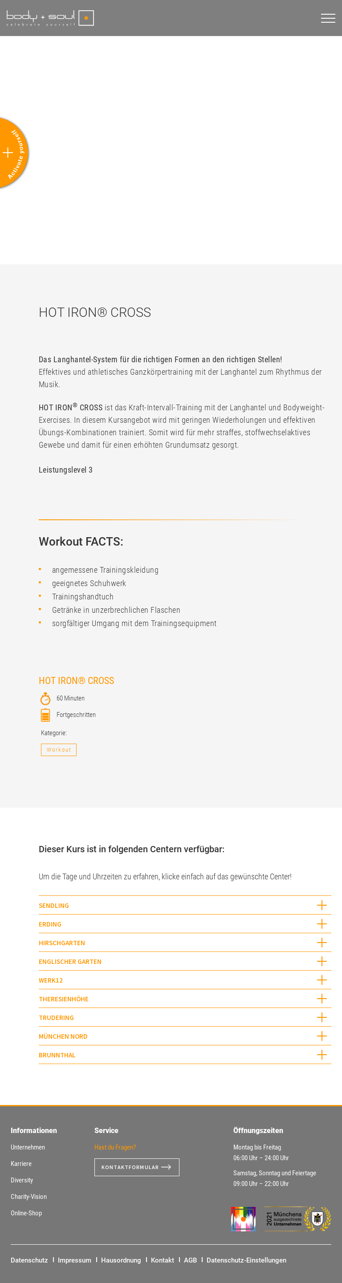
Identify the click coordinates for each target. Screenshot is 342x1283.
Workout (59, 749)
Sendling (54, 905)
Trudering (56, 1017)
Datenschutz (29, 1260)
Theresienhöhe (64, 999)
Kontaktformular (134, 1167)
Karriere (21, 1164)
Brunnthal (57, 1055)
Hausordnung (121, 1260)
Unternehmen (28, 1147)
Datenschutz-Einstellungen (246, 1260)
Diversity (22, 1180)
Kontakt (162, 1260)
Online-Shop (26, 1213)
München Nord (63, 1036)
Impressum (74, 1260)
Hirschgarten (62, 943)
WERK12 (51, 980)
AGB (190, 1260)
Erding (50, 924)
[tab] (185, 905)
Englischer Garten (70, 961)
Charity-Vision (29, 1197)
